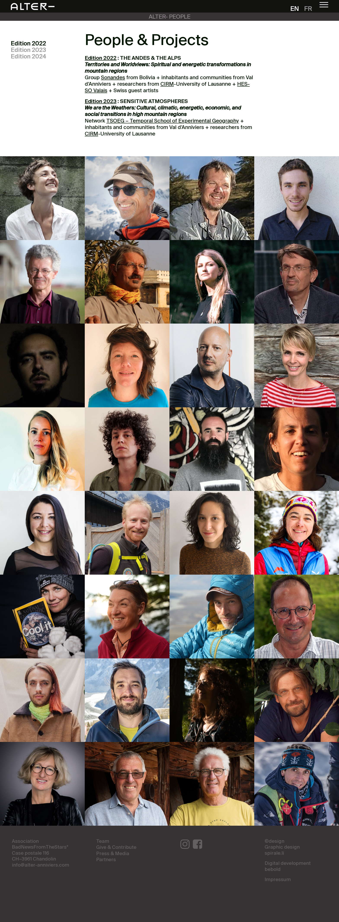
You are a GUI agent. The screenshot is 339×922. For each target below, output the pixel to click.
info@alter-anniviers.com (40, 865)
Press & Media (112, 853)
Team (102, 841)
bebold (273, 869)
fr (308, 9)
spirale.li (274, 853)
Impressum (278, 879)
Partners (106, 860)
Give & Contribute (116, 847)
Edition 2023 (28, 50)
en (294, 9)
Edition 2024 (28, 57)
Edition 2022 (28, 44)
